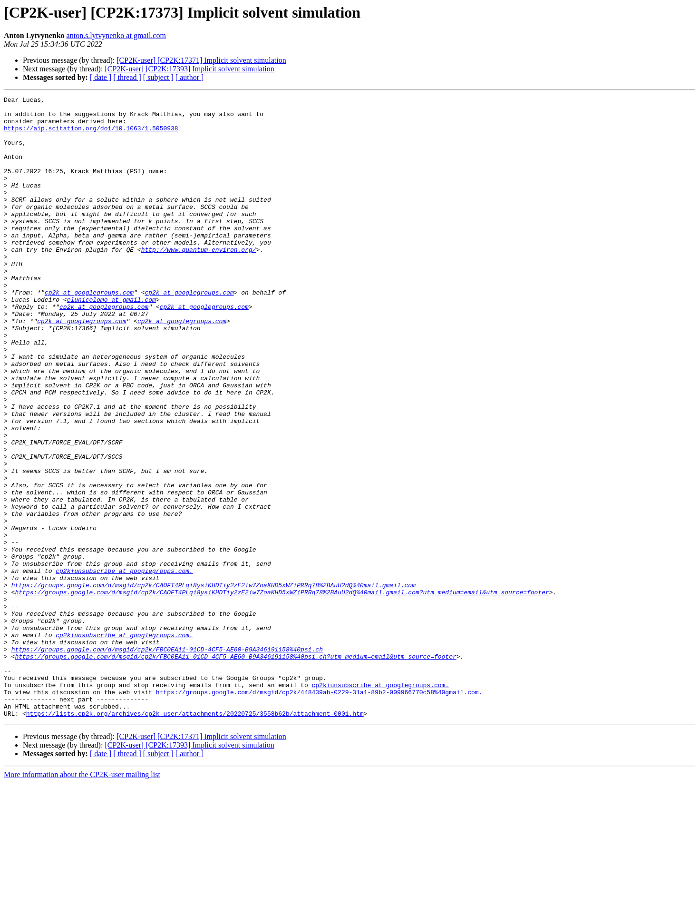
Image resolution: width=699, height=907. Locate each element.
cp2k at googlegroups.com (89, 332)
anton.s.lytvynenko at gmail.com (116, 35)
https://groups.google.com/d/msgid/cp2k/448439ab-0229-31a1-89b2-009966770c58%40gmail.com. (319, 812)
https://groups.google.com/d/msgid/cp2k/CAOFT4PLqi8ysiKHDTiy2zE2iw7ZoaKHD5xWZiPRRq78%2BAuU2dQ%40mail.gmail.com (213, 683)
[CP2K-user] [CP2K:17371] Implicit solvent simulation (201, 60)
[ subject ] (158, 77)
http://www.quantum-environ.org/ (198, 280)
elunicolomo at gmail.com (111, 340)
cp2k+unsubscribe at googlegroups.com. (124, 666)
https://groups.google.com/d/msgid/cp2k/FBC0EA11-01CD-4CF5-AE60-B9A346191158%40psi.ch (167, 760)
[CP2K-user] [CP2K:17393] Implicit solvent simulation (189, 69)
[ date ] (100, 77)
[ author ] (189, 77)
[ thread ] (127, 77)
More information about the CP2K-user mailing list (82, 899)
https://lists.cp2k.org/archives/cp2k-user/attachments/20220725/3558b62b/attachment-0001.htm (195, 837)
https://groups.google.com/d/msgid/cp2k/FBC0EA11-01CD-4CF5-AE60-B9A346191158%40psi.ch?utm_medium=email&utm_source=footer (235, 769)
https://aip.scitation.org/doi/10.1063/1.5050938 (91, 135)
